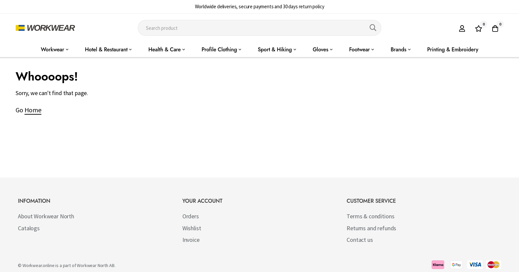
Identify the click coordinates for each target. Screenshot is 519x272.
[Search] (373, 28)
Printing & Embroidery (452, 49)
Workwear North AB (95, 265)
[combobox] (260, 28)
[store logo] (45, 28)
